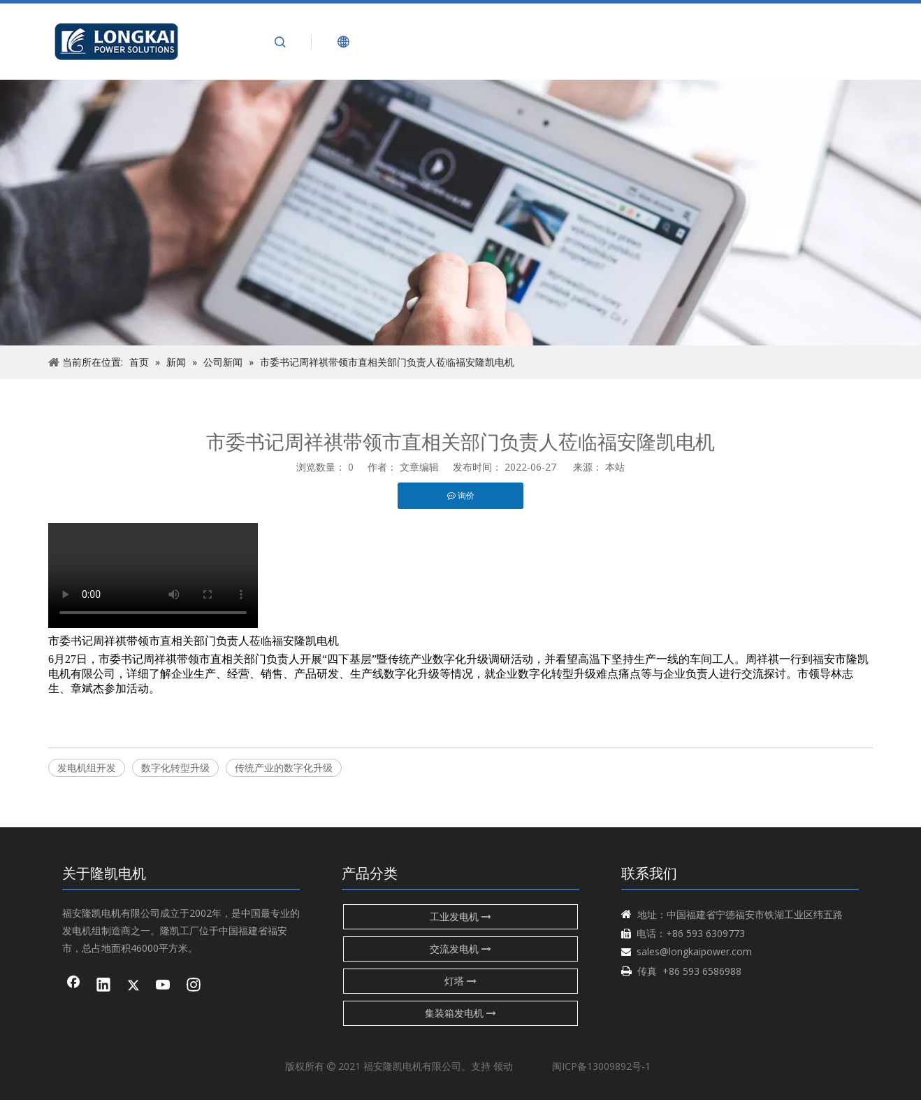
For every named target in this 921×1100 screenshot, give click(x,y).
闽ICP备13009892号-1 (601, 1066)
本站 (615, 466)
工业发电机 (460, 916)
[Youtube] (163, 986)
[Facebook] (73, 986)
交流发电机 (460, 948)
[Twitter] (133, 986)
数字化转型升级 (175, 767)
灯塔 (460, 980)
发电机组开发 (86, 767)
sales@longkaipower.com (694, 951)
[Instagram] (193, 986)
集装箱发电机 (460, 1013)
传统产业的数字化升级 (284, 767)
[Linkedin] (103, 986)
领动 (503, 1066)
